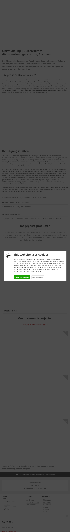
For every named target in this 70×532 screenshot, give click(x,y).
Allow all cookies (22, 277)
